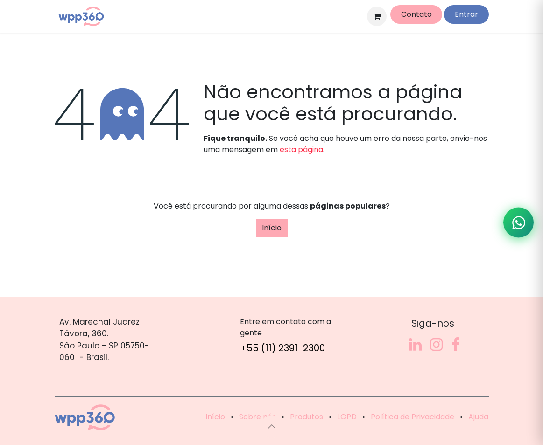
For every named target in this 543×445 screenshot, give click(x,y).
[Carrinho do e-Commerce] (377, 16)
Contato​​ (416, 14)
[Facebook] (456, 344)
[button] (272, 426)
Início (272, 227)
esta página (301, 149)
